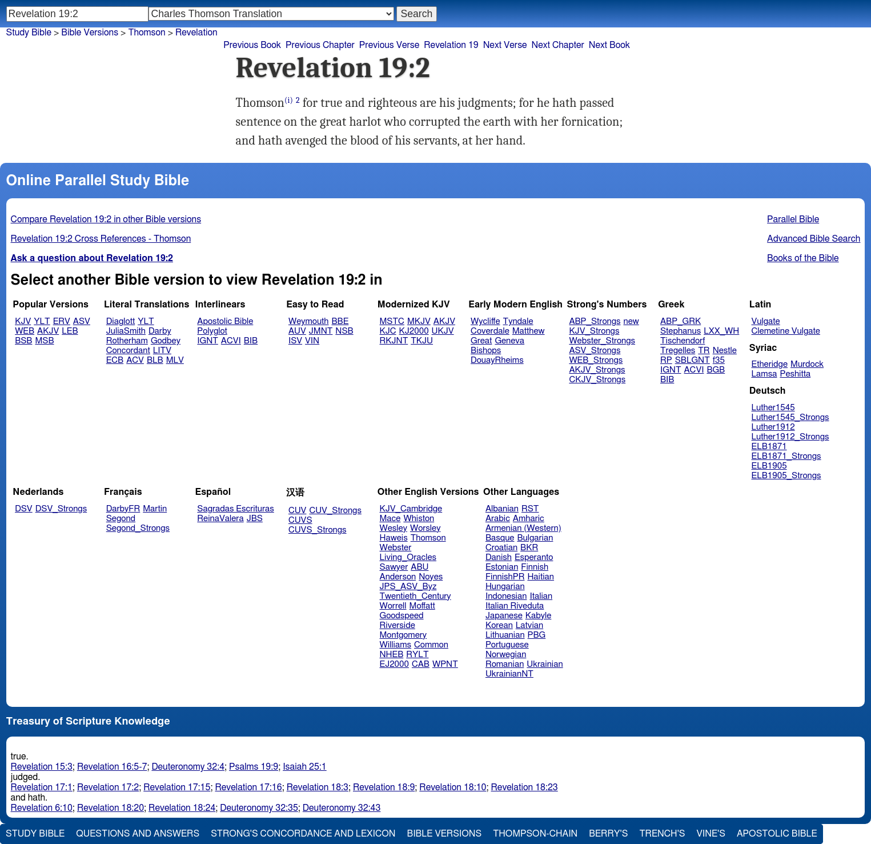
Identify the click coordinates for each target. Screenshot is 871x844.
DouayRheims (497, 360)
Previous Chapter (320, 45)
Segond (120, 518)
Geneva (509, 341)
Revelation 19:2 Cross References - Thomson (101, 238)
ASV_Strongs (594, 350)
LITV (162, 350)
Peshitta (795, 374)
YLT (42, 321)
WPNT (445, 664)
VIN (312, 341)
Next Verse (505, 45)
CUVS (300, 520)
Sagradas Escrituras (235, 509)
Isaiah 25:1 (305, 766)
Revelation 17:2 (108, 787)
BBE (340, 321)
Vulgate (766, 321)
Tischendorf (682, 341)
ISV (295, 341)
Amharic (528, 518)
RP (666, 360)
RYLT (417, 654)
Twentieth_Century (415, 596)
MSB (44, 341)
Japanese (504, 615)
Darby (159, 331)
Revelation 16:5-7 (112, 766)
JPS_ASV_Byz (408, 586)
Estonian (501, 567)
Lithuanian (505, 635)
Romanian (504, 664)
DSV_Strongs (61, 509)
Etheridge (770, 364)
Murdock (807, 364)
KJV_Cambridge (411, 509)
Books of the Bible (803, 258)
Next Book (609, 45)
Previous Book (252, 45)
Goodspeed (402, 615)
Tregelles (677, 350)
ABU (419, 567)
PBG (537, 635)
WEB (24, 331)
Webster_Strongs (602, 341)
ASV (81, 321)
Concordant (128, 350)
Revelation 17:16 (248, 787)
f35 (719, 360)
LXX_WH (721, 331)
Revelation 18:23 (524, 787)
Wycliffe (485, 321)
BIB (251, 341)
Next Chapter (558, 45)
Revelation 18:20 (110, 808)
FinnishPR (505, 577)
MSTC (392, 321)
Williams (396, 645)
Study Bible (28, 32)
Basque (500, 538)
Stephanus (680, 331)
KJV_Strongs (594, 331)
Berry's (608, 833)
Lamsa (764, 374)
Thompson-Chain (535, 833)
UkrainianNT (509, 674)
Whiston (418, 518)
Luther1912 (773, 427)
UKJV (443, 331)
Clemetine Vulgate (786, 331)
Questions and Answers (137, 833)
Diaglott (120, 321)
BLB (155, 360)
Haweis (394, 538)
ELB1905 (769, 466)
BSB (23, 341)
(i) (288, 100)
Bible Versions (89, 32)
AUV (297, 331)
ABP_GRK (680, 321)
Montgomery (403, 635)
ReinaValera (220, 518)
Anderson (398, 577)
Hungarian (505, 586)
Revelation (196, 32)
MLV (175, 360)
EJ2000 (394, 664)
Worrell (393, 606)
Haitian (540, 577)
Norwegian (505, 654)
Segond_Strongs (138, 528)
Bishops (486, 350)
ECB (114, 360)
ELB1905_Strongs (786, 475)
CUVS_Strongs (317, 530)
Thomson (428, 538)
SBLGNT (692, 360)
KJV (23, 321)
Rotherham (127, 341)
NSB (344, 331)
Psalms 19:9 (253, 766)
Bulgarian (535, 538)
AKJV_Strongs (597, 370)
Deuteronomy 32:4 (187, 766)
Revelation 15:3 (42, 766)
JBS (255, 518)
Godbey (165, 341)
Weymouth (308, 321)
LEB (70, 331)
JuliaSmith (126, 331)
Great (481, 341)
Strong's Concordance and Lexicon (303, 833)
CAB (421, 664)
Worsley (425, 528)
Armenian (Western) (523, 528)
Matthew (528, 331)
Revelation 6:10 (42, 808)
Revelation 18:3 (317, 787)
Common (431, 645)
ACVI (231, 341)
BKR (529, 547)
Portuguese (507, 645)
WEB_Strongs (596, 360)
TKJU (422, 341)
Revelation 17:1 (42, 787)
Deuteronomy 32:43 (342, 808)
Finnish (534, 567)
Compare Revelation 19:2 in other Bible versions (106, 219)
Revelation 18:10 (452, 787)
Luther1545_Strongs (790, 417)
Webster (396, 547)
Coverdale (490, 331)
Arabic (497, 518)
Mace (390, 518)
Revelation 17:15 (176, 787)
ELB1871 (769, 446)
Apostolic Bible (777, 833)
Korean (499, 625)
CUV (297, 510)
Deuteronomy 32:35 (259, 808)
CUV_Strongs (335, 510)
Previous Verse (389, 45)
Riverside (397, 625)
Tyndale (518, 321)
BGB (716, 370)
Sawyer (394, 567)
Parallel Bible (793, 219)
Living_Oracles (408, 557)
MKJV (419, 321)
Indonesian (506, 596)
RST (530, 509)
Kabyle (538, 615)
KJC (388, 331)
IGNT (207, 341)
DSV (24, 509)
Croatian (501, 547)
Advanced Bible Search (813, 238)
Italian (540, 596)
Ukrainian (545, 664)
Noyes (431, 577)
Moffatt (422, 606)
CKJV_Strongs (597, 379)
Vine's (711, 833)
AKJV (48, 331)
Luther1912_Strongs (790, 437)
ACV (135, 360)
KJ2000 (414, 331)
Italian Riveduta (514, 606)
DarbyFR (123, 509)
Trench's (662, 833)
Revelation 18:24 (181, 808)
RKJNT (394, 341)
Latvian (529, 625)
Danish (498, 557)
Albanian (502, 509)
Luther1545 (773, 407)
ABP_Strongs (594, 321)
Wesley (393, 528)
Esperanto (534, 557)
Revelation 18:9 (384, 787)
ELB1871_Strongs (786, 456)
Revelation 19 (451, 45)
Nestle (725, 350)
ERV (61, 321)
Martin (155, 509)
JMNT (321, 331)
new (631, 321)
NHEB (392, 654)
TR (703, 350)
